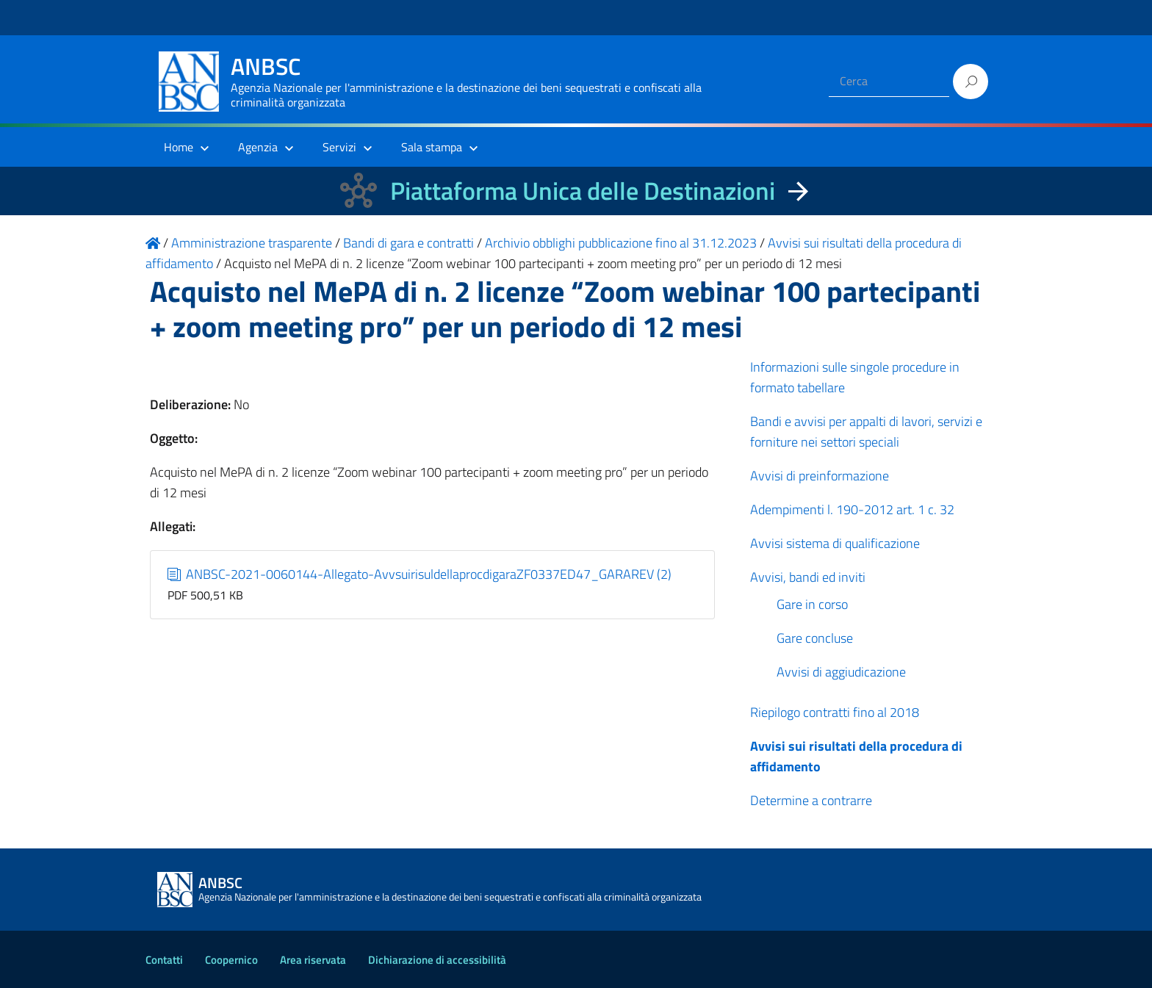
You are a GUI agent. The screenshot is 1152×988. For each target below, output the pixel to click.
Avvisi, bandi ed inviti (807, 577)
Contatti (164, 959)
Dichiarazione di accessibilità (437, 959)
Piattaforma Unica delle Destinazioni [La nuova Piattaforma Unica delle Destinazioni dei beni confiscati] (582, 190)
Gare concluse (815, 638)
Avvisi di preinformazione (819, 476)
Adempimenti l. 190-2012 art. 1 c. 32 (852, 509)
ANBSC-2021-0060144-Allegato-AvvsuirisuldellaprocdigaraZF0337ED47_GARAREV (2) (420, 574)
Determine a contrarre (811, 800)
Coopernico (231, 959)
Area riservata (313, 959)
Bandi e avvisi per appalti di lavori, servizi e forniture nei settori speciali (866, 431)
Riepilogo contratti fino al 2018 (834, 712)
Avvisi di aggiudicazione (841, 672)
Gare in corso (812, 604)
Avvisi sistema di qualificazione (835, 543)
